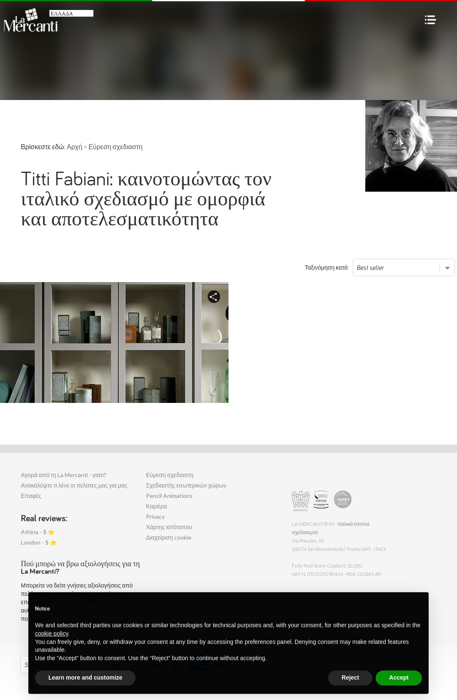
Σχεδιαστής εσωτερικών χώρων (186, 485)
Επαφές (31, 495)
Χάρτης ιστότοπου (169, 526)
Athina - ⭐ (38, 531)
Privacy (155, 516)
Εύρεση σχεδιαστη (169, 474)
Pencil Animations (169, 495)
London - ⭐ (39, 542)
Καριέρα (156, 506)
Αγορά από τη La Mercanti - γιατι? (63, 474)
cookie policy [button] (51, 652)
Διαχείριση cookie (168, 537)
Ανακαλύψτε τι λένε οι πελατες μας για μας (74, 485)
